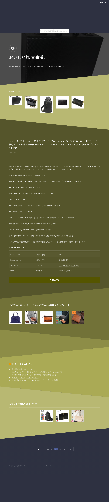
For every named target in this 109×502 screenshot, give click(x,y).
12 (56, 449)
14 (64, 449)
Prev (31, 449)
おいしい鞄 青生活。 (17, 466)
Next (77, 449)
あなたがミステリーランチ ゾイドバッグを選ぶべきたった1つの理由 (37, 372)
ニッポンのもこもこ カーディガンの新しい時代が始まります (34, 375)
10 (48, 449)
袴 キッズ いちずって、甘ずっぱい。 (25, 377)
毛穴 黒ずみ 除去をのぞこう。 (23, 369)
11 (52, 449)
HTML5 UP (48, 466)
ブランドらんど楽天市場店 (69, 265)
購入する (56, 280)
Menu (102, 3)
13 (60, 449)
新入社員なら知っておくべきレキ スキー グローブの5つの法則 (35, 380)
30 (70, 449)
